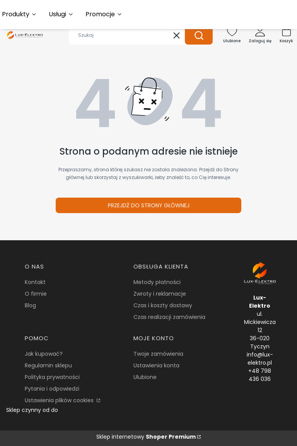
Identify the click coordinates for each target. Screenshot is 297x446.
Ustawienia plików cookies (60, 400)
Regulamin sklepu (48, 365)
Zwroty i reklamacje (159, 294)
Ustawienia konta (156, 365)
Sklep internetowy (146, 437)
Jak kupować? (44, 354)
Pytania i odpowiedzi (52, 389)
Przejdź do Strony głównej (148, 205)
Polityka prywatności (52, 377)
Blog (30, 305)
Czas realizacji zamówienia (169, 317)
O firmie (36, 294)
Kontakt (35, 282)
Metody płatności (157, 282)
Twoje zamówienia (158, 354)
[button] (199, 35)
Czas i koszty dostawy (162, 305)
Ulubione (145, 377)
